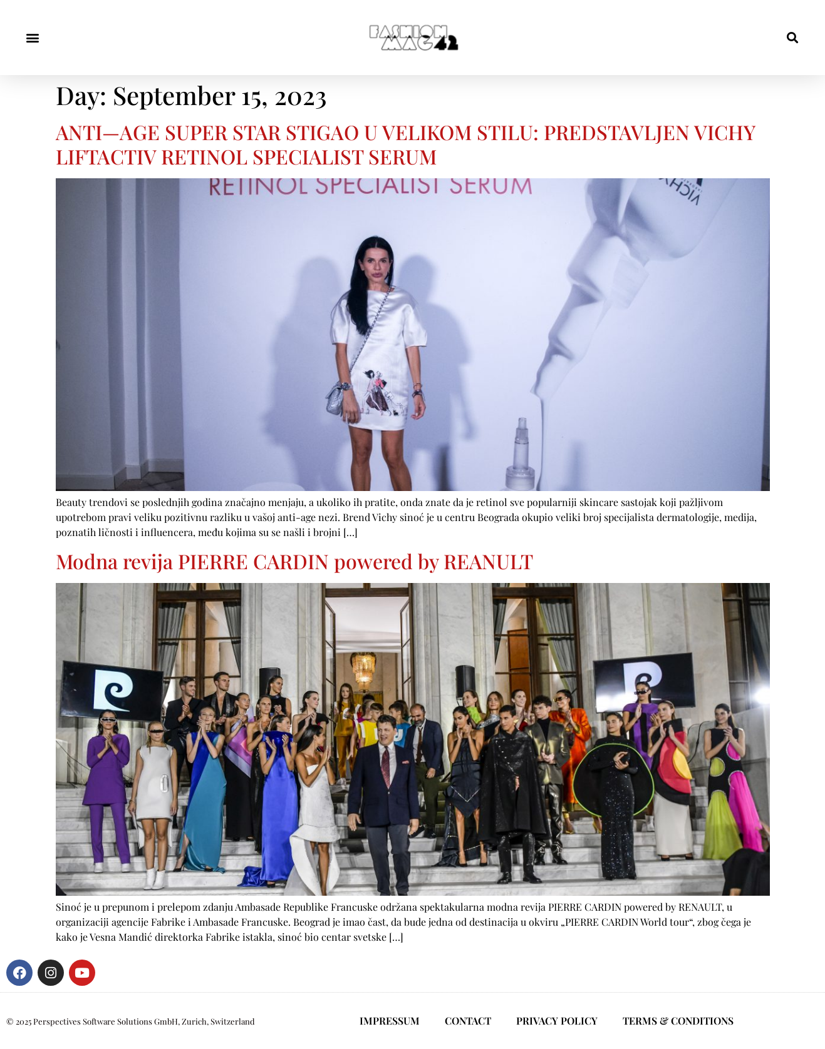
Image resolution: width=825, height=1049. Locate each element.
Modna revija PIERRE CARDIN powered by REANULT (294, 560)
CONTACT (468, 1020)
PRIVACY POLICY (557, 1020)
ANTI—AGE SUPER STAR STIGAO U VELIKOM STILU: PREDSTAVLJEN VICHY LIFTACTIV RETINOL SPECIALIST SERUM (405, 143)
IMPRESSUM (390, 1020)
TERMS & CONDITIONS (678, 1020)
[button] (32, 38)
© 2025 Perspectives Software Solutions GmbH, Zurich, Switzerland (130, 1021)
